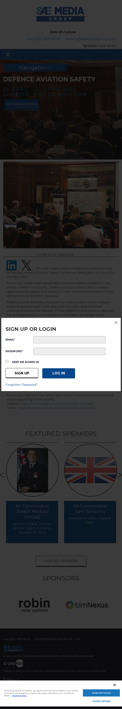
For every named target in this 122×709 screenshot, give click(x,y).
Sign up (22, 373)
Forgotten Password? (21, 385)
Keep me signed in (25, 362)
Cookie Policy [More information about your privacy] (19, 696)
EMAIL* (10, 339)
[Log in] (58, 373)
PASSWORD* (14, 351)
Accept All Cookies (101, 693)
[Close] (114, 685)
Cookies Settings (101, 701)
